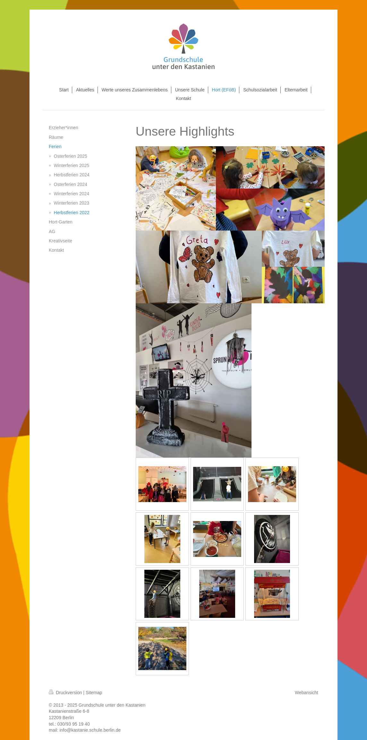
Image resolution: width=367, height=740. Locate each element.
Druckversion (66, 692)
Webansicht (306, 692)
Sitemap (94, 692)
